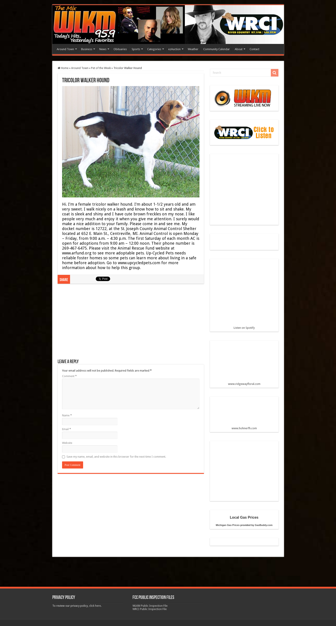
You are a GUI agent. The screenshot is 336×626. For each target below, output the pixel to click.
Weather (193, 49)
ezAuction (174, 49)
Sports (136, 49)
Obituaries (120, 49)
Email (66, 429)
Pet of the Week (101, 68)
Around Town (65, 49)
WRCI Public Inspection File (150, 609)
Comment (69, 376)
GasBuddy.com (264, 525)
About (238, 49)
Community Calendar (216, 49)
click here (95, 605)
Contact (254, 49)
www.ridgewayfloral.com (244, 365)
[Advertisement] (131, 324)
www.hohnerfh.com (244, 428)
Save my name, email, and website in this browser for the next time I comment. (116, 456)
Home (63, 68)
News (102, 49)
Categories (154, 49)
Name (67, 415)
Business (86, 49)
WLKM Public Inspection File (150, 605)
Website (67, 443)
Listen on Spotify (244, 296)
